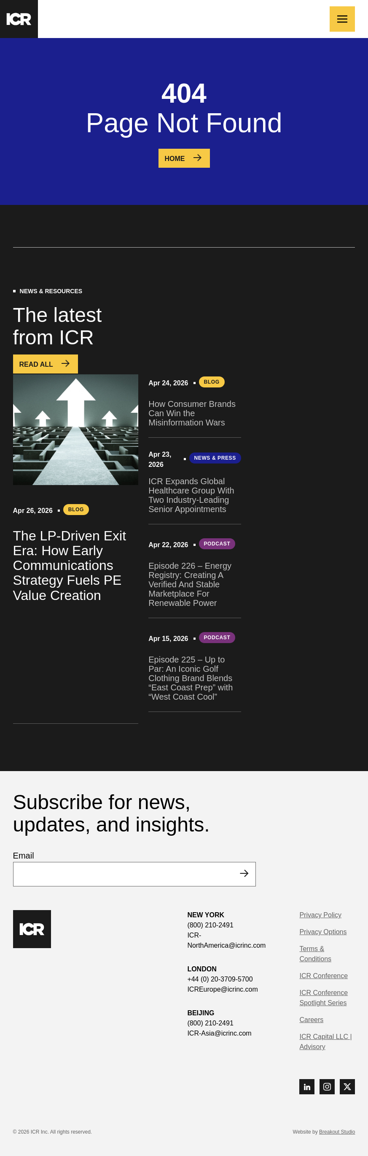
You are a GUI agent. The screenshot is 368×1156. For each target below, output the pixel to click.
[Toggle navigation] (342, 19)
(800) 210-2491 (210, 925)
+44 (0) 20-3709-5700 (219, 979)
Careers (311, 1019)
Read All (36, 364)
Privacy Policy (320, 915)
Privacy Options (323, 931)
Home (175, 158)
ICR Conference (323, 975)
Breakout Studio (337, 1132)
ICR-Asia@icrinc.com (219, 1033)
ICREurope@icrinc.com (222, 989)
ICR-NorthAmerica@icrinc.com (226, 940)
